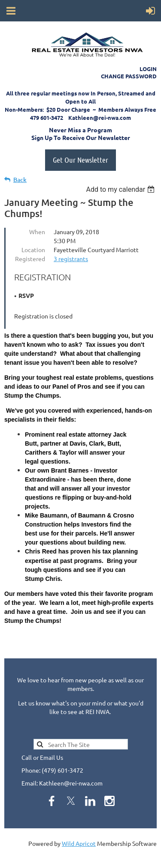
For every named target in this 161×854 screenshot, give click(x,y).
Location (33, 249)
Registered (30, 258)
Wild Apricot (79, 843)
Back (20, 180)
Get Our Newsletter (80, 159)
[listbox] (121, 189)
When (37, 231)
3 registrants (71, 258)
